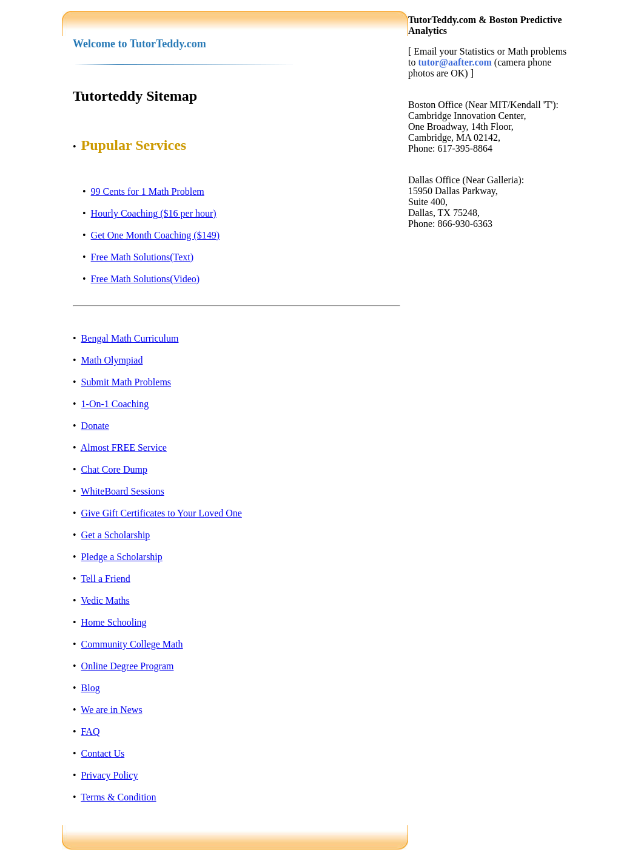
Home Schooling (114, 622)
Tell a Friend (105, 578)
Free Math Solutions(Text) (142, 257)
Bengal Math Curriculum (130, 338)
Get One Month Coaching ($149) (155, 235)
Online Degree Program (127, 666)
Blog (90, 688)
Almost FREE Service (124, 447)
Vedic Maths (105, 600)
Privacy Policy (109, 775)
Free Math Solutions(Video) (145, 279)
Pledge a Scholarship (122, 557)
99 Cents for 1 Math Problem (147, 191)
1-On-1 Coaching (115, 404)
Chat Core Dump (114, 469)
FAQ (90, 731)
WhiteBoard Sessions (122, 491)
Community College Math (132, 644)
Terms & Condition (118, 797)
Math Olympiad (112, 360)
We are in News (111, 710)
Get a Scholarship (115, 535)
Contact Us (103, 753)
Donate (95, 426)
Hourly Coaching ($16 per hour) (154, 213)
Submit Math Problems (126, 382)
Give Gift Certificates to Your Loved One (161, 513)
